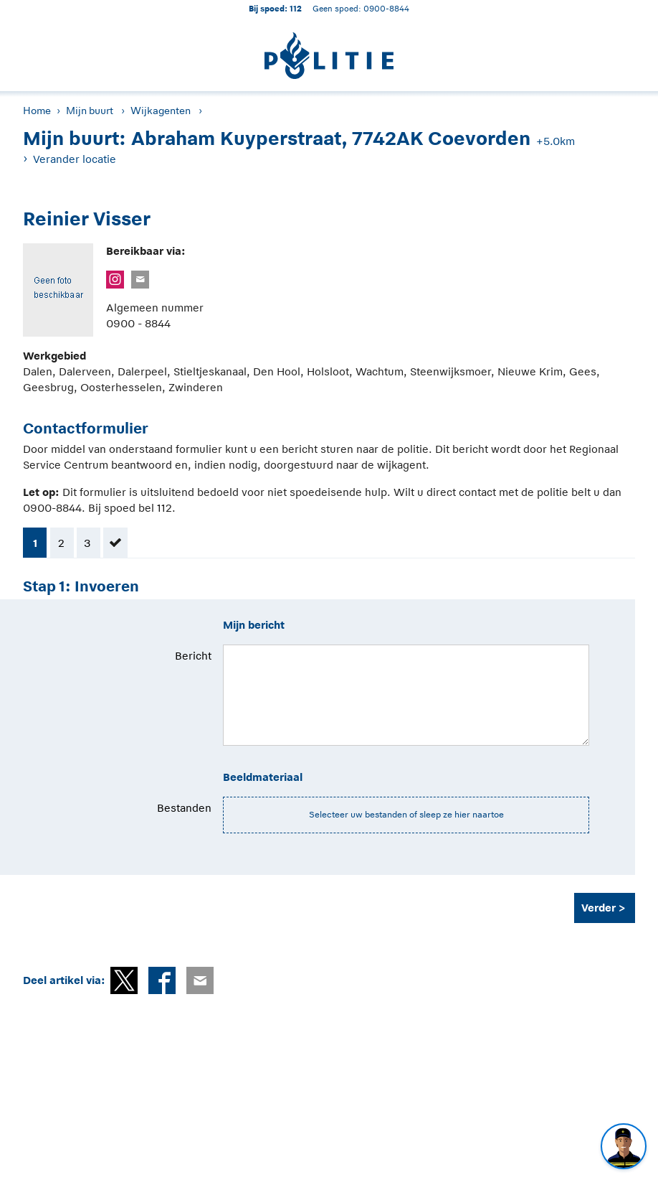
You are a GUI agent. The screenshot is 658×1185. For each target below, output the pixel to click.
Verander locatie (74, 159)
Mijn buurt (89, 110)
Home (37, 110)
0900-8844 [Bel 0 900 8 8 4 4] (386, 8)
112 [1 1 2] (296, 8)
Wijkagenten (160, 110)
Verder (598, 907)
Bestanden (184, 808)
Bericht (193, 655)
